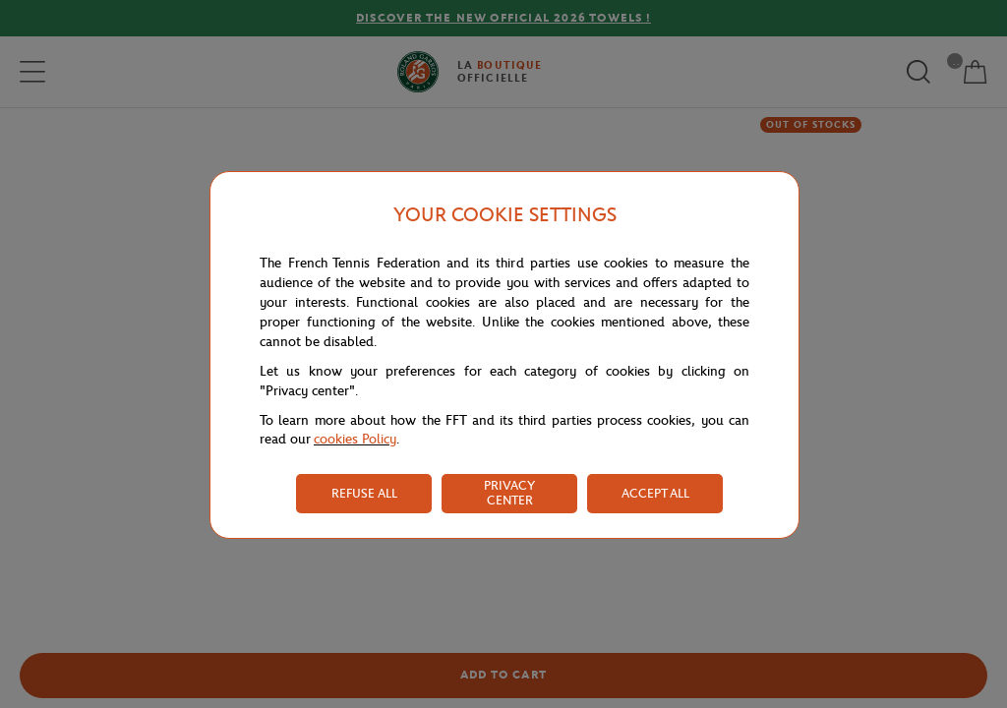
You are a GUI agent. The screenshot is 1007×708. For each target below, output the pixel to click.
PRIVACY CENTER (509, 492)
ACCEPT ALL (655, 493)
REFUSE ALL (364, 493)
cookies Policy (355, 439)
